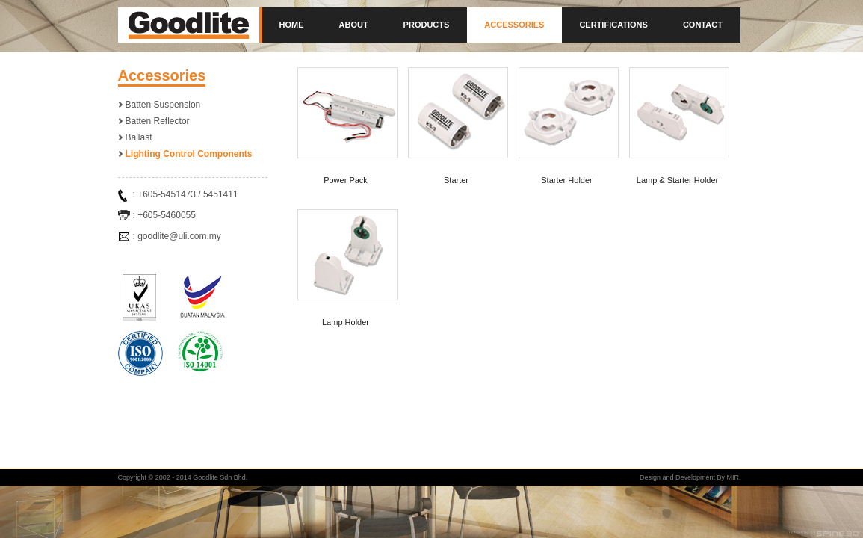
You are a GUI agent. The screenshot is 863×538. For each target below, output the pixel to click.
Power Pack (346, 180)
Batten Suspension (163, 104)
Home (291, 24)
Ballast (139, 137)
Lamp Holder (345, 322)
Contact (703, 24)
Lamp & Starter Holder (677, 180)
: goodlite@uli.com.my (177, 236)
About (353, 24)
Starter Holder (566, 180)
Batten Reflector (158, 121)
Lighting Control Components (189, 154)
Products (426, 24)
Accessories (514, 24)
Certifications (613, 24)
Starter (456, 180)
